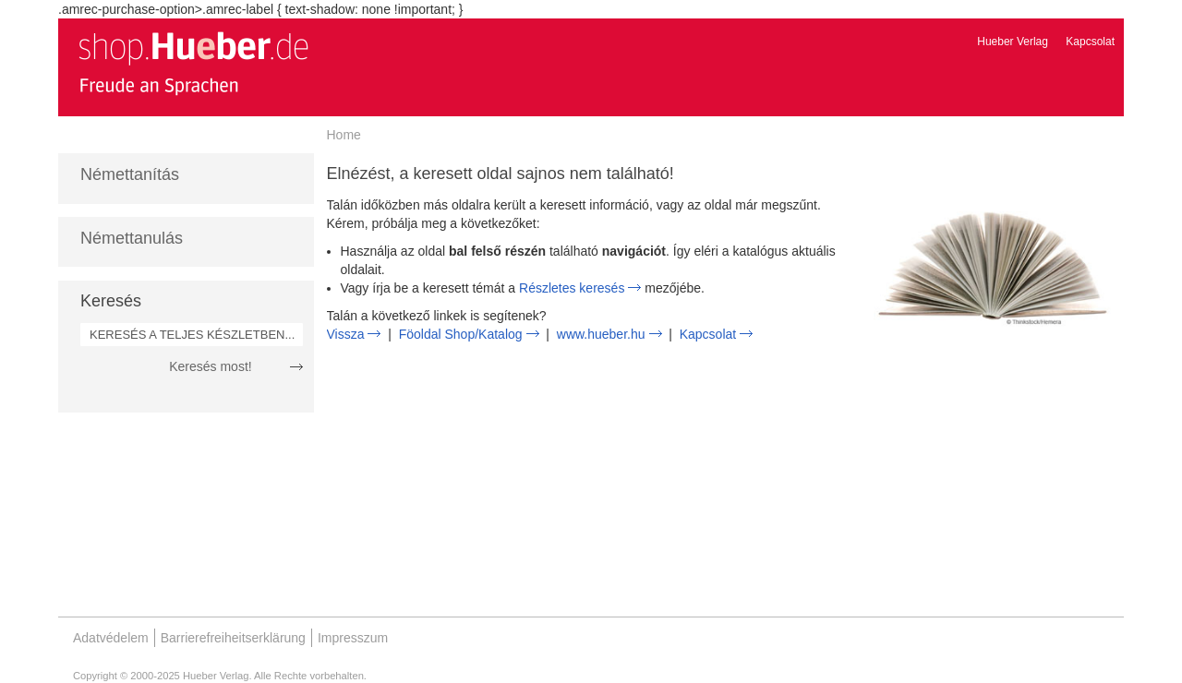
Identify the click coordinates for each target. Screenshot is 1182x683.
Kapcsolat (1090, 41)
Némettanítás (129, 174)
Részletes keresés (571, 288)
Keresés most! (210, 366)
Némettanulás (131, 238)
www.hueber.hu (601, 334)
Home (344, 134)
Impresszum (353, 637)
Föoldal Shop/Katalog (461, 334)
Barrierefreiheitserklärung (233, 637)
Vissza (346, 334)
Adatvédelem (111, 637)
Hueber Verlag (1012, 41)
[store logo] (193, 63)
